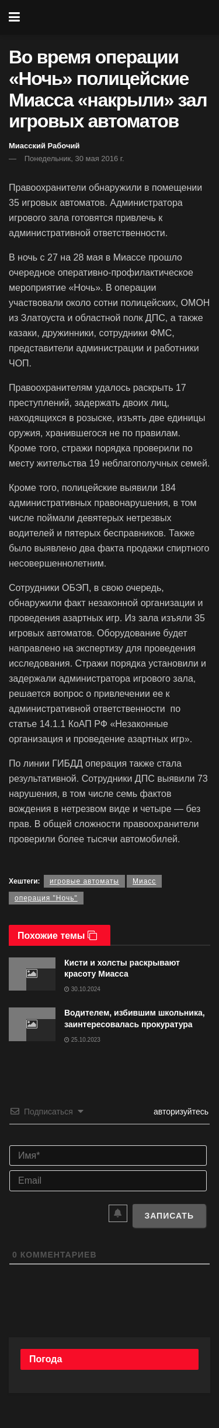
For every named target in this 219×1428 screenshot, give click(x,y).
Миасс (144, 881)
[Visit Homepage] (117, 17)
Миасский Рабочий (44, 145)
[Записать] (169, 1215)
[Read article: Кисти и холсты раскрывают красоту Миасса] (32, 974)
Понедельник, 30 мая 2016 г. (74, 158)
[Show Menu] (14, 17)
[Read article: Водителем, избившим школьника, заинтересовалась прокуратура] (32, 1024)
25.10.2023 (82, 1040)
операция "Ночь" (46, 898)
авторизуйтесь (179, 1111)
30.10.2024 (82, 989)
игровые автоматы (84, 881)
